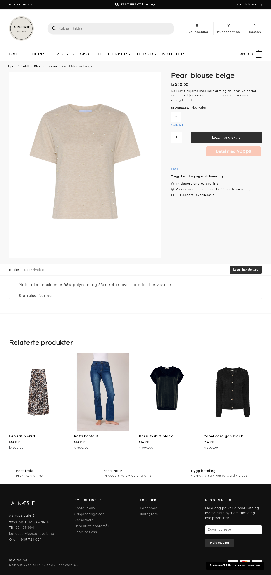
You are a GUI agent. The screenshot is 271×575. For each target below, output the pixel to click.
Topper (51, 66)
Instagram (149, 513)
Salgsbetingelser (89, 513)
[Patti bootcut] (103, 392)
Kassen (255, 28)
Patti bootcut (86, 436)
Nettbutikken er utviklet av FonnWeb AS (43, 565)
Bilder (14, 269)
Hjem (12, 66)
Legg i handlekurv (226, 137)
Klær (38, 66)
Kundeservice (228, 28)
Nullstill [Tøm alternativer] (177, 125)
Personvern (84, 520)
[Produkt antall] (176, 137)
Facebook (148, 508)
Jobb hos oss (85, 532)
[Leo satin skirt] (38, 392)
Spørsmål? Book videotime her (235, 565)
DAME (25, 66)
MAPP (176, 168)
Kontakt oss (84, 508)
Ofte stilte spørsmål (91, 526)
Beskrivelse (34, 269)
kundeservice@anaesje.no (31, 533)
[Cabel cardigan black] (233, 392)
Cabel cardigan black (223, 436)
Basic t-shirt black (156, 436)
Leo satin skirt (22, 436)
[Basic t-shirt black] (168, 392)
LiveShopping (197, 28)
